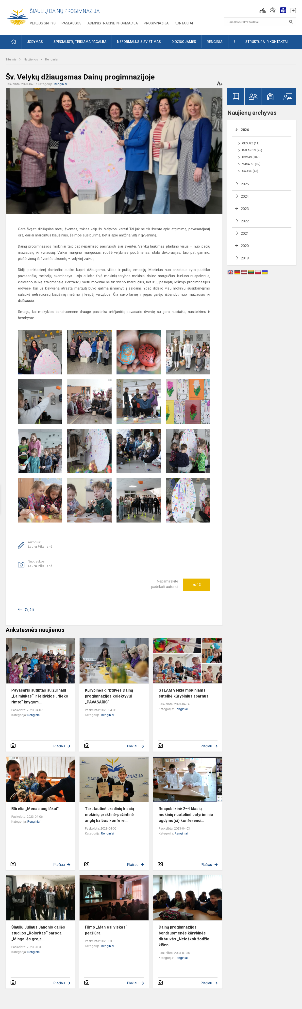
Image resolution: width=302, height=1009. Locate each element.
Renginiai (51, 59)
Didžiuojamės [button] (183, 42)
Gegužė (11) (250, 143)
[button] (262, 10)
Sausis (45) (250, 171)
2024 (245, 196)
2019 (245, 258)
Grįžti (29, 609)
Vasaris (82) (251, 164)
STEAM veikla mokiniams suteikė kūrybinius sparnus (183, 693)
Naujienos (31, 59)
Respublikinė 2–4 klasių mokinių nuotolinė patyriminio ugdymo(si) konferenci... (186, 814)
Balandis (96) (252, 150)
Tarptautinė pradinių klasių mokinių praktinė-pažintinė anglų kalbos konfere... (109, 814)
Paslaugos (72, 23)
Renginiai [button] (215, 42)
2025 (245, 184)
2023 (245, 209)
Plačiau (59, 746)
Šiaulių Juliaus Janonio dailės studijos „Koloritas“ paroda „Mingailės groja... (38, 933)
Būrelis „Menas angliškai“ (35, 808)
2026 (245, 130)
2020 (245, 246)
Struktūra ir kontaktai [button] (266, 42)
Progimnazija (156, 23)
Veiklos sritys (43, 23)
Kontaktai (184, 23)
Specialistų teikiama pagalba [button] (79, 42)
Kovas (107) (251, 157)
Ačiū (196, 584)
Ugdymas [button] (35, 42)
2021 (245, 233)
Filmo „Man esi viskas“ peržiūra (106, 930)
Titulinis (11, 59)
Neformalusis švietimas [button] (139, 42)
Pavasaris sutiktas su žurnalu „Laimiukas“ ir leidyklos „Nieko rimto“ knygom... (39, 696)
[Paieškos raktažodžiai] (260, 22)
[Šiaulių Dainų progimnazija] (18, 16)
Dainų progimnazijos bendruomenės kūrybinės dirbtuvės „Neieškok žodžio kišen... (184, 936)
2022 (245, 221)
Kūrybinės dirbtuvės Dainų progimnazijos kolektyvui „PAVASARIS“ (109, 696)
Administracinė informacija (112, 23)
